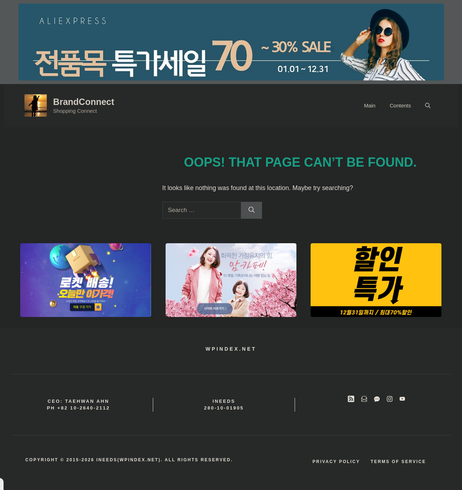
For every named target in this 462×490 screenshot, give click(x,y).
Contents (400, 105)
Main (369, 105)
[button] (428, 105)
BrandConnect (83, 102)
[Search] (251, 210)
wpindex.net (231, 349)
